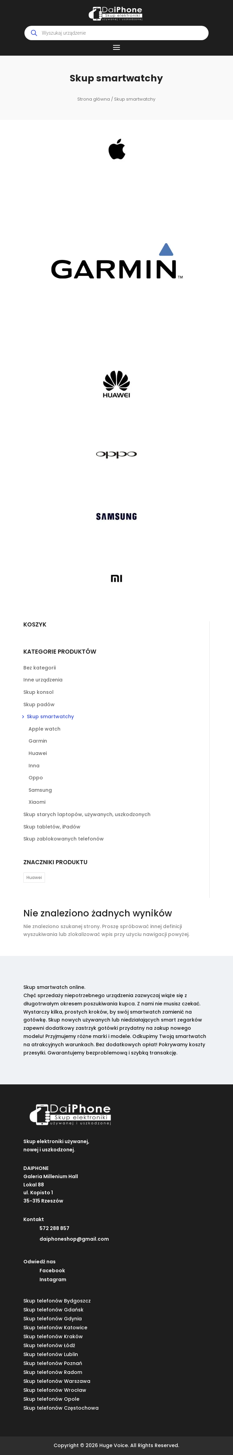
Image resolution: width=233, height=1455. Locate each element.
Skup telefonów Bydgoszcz (57, 1300)
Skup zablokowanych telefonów (63, 838)
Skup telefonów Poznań (52, 1363)
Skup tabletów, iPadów (51, 826)
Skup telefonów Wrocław (54, 1390)
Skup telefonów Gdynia (52, 1318)
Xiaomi (37, 802)
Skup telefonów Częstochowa (61, 1408)
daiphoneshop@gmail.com (74, 1239)
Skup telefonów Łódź (49, 1345)
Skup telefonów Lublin (50, 1354)
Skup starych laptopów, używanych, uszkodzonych (87, 814)
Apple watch (44, 728)
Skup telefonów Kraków (53, 1336)
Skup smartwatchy (50, 716)
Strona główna (93, 99)
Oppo (36, 777)
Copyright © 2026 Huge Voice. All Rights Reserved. (116, 1445)
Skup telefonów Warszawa (56, 1381)
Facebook (52, 1270)
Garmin (38, 740)
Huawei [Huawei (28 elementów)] (34, 877)
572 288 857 (54, 1228)
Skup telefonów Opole (51, 1399)
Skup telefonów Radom (52, 1372)
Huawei (38, 753)
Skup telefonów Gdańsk (53, 1309)
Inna (34, 765)
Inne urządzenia (43, 679)
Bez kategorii (39, 667)
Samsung (40, 790)
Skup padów (39, 704)
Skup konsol (38, 692)
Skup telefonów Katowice (55, 1327)
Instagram (53, 1279)
